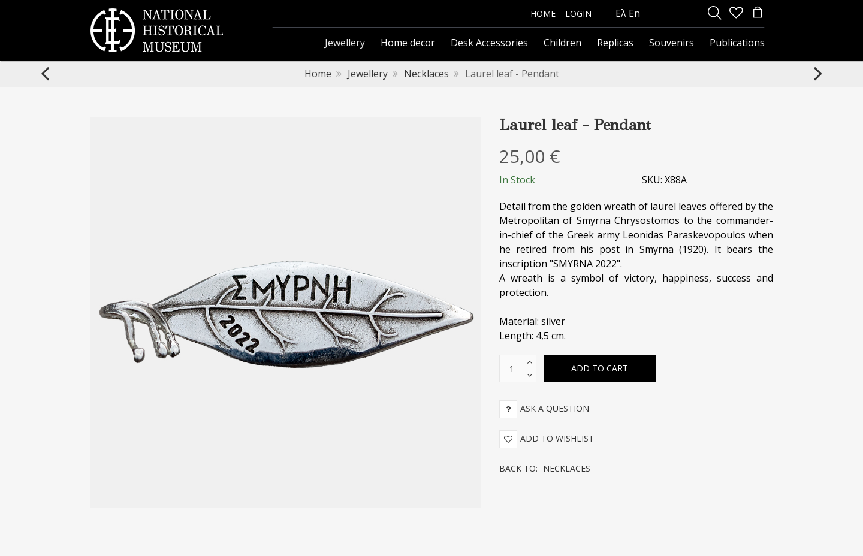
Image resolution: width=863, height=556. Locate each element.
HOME (543, 13)
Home (317, 73)
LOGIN (578, 13)
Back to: (544, 468)
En (634, 13)
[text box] (512, 368)
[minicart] (757, 13)
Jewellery (368, 73)
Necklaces (426, 73)
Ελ (620, 13)
